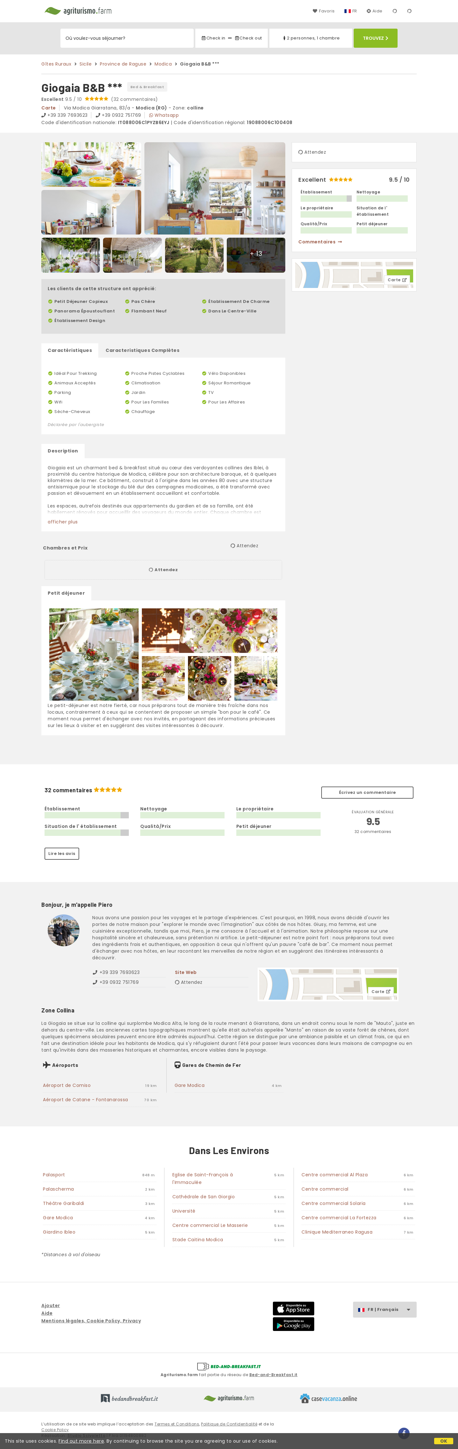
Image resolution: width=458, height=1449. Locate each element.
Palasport (54, 1175)
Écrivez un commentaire (367, 792)
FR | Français (392, 1310)
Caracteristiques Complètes (142, 350)
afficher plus (63, 522)
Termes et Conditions (177, 1424)
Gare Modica (190, 1085)
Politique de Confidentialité (229, 1424)
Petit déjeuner (66, 593)
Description (63, 451)
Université (184, 1211)
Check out (248, 38)
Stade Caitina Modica (197, 1239)
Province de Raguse (123, 64)
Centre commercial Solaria (334, 1203)
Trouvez (375, 38)
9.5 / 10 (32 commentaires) (99, 99)
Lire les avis (61, 853)
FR (354, 11)
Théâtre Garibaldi (63, 1203)
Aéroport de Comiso (67, 1085)
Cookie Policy (55, 1429)
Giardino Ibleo (59, 1232)
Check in (213, 38)
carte (48, 108)
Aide (375, 11)
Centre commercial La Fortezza (339, 1217)
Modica (163, 64)
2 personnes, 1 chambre (311, 38)
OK (444, 1441)
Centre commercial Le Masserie (210, 1225)
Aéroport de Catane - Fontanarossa (85, 1099)
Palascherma (58, 1189)
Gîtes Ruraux (56, 64)
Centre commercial (325, 1189)
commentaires (320, 242)
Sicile (86, 64)
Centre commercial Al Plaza (335, 1175)
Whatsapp (164, 115)
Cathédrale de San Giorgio (203, 1197)
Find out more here (81, 1441)
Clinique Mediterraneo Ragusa (337, 1232)
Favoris (324, 11)
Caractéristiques (70, 350)
